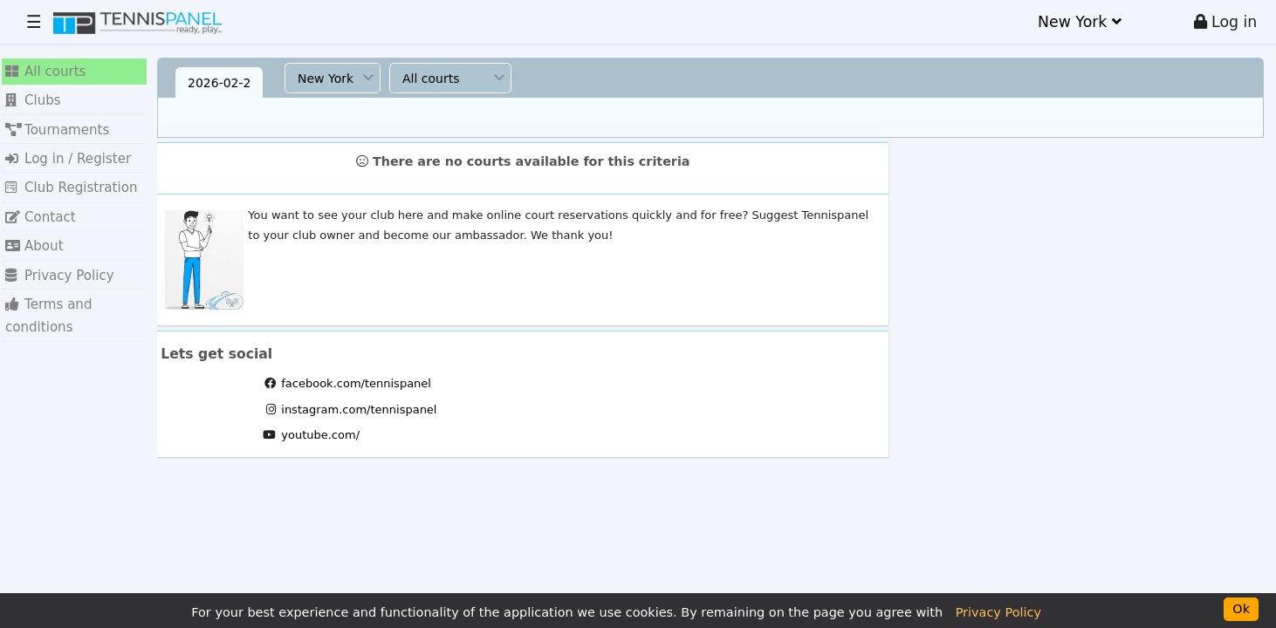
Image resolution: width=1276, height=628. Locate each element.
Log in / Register (60, 146)
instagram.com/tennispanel (358, 409)
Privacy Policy (53, 249)
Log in (1226, 22)
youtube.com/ (320, 434)
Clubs (30, 94)
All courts (41, 68)
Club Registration (63, 172)
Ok (1241, 609)
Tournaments (51, 119)
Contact (37, 198)
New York (1080, 22)
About (31, 223)
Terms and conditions (75, 276)
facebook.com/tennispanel (356, 383)
